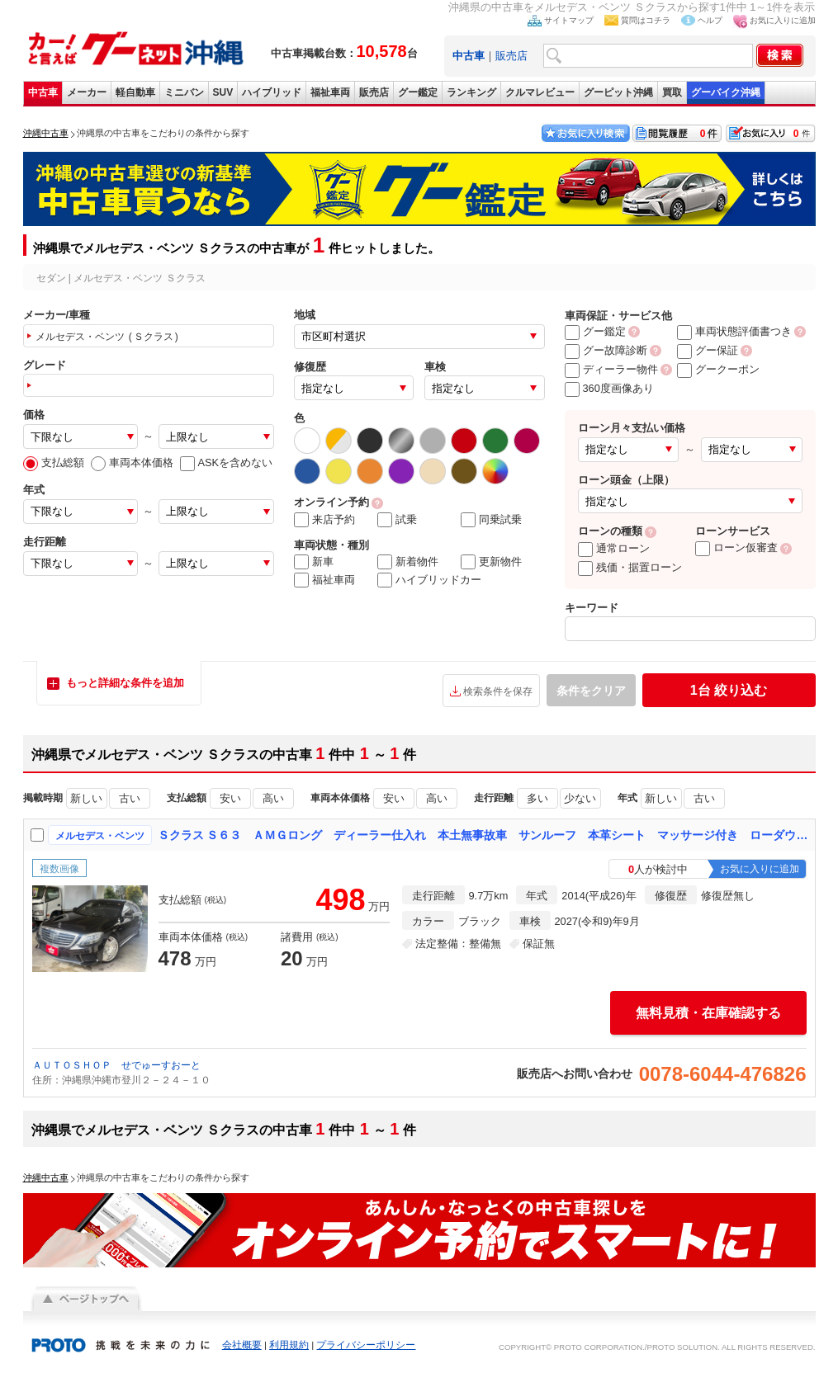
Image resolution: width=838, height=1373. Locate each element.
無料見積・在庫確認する (708, 1013)
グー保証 (707, 350)
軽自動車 (135, 92)
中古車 (43, 92)
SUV (223, 92)
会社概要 (242, 1345)
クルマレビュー (540, 92)
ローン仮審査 (736, 547)
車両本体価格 (132, 462)
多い (537, 798)
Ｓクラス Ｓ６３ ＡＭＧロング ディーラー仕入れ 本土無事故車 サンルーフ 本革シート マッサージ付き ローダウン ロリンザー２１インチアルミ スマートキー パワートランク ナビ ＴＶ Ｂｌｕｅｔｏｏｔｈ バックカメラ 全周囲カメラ (483, 835)
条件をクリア (591, 690)
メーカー (87, 92)
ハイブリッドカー (429, 580)
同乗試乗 (491, 519)
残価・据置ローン (630, 567)
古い (129, 798)
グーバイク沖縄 (725, 92)
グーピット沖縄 (618, 92)
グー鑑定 (418, 92)
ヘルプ (710, 20)
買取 (672, 92)
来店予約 (324, 519)
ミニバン (184, 92)
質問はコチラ (645, 20)
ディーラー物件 (611, 369)
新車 (314, 561)
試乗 (397, 519)
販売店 (511, 56)
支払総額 (53, 462)
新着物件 (407, 561)
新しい (86, 798)
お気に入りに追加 (783, 20)
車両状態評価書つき (734, 331)
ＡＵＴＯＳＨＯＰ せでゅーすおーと (116, 1065)
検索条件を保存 (498, 691)
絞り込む (728, 690)
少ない (580, 798)
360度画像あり (609, 388)
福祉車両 (330, 92)
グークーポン (718, 369)
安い (230, 798)
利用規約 (289, 1345)
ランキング (471, 92)
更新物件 (491, 561)
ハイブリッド (271, 92)
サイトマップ (569, 20)
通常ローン (614, 548)
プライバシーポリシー (365, 1345)
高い (273, 798)
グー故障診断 (606, 350)
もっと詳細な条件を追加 (125, 683)
